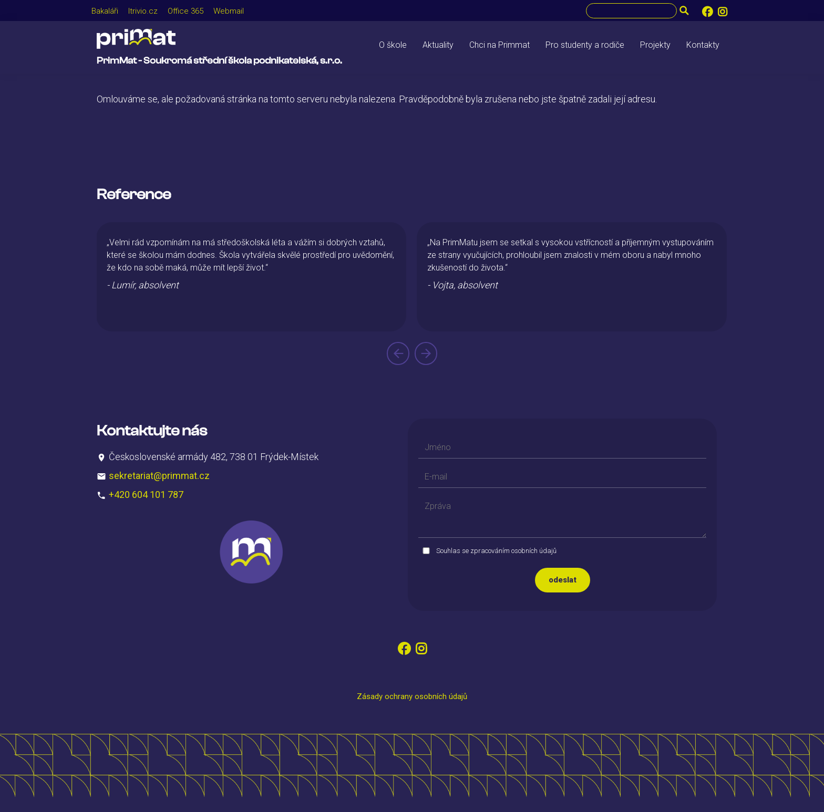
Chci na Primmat (499, 45)
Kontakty (702, 45)
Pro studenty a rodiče (584, 45)
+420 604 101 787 (146, 494)
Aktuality (438, 45)
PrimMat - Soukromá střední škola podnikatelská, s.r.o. (219, 60)
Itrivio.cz (143, 11)
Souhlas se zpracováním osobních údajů (496, 551)
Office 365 (185, 11)
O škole (393, 45)
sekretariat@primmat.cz (159, 475)
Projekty (655, 45)
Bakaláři (104, 11)
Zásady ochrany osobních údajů (412, 696)
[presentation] (398, 353)
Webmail (228, 11)
